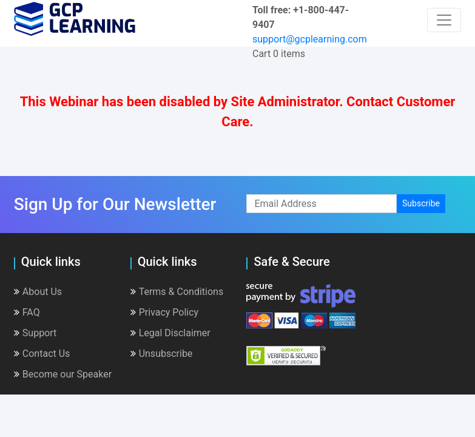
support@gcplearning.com (309, 39)
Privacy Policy (164, 312)
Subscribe (421, 203)
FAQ (27, 312)
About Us (38, 291)
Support (35, 333)
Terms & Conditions (177, 291)
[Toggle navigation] (444, 20)
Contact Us (42, 353)
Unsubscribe (161, 353)
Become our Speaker (63, 374)
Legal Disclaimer (170, 333)
